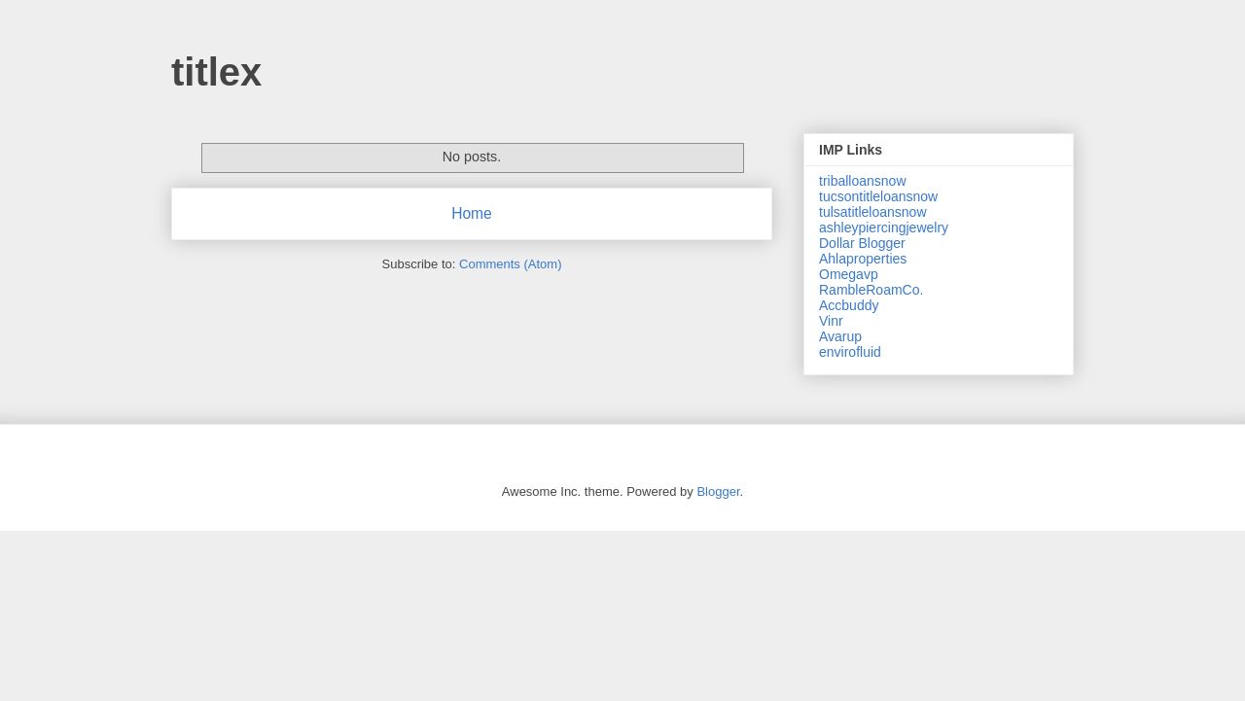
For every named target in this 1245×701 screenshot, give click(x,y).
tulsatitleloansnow (873, 212)
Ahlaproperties (863, 258)
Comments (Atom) (510, 264)
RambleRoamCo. (871, 290)
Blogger (717, 491)
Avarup (840, 336)
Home (471, 213)
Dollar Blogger (862, 243)
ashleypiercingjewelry (883, 227)
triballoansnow (863, 181)
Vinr (831, 321)
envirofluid (850, 352)
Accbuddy (848, 305)
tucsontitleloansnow (878, 196)
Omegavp (848, 274)
